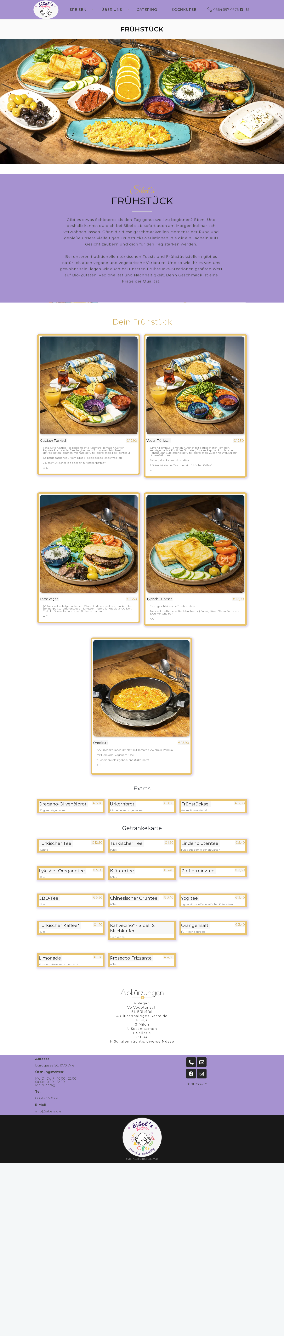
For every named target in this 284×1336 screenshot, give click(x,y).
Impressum (196, 1084)
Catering (147, 10)
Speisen (78, 10)
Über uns (111, 10)
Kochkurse (184, 10)
